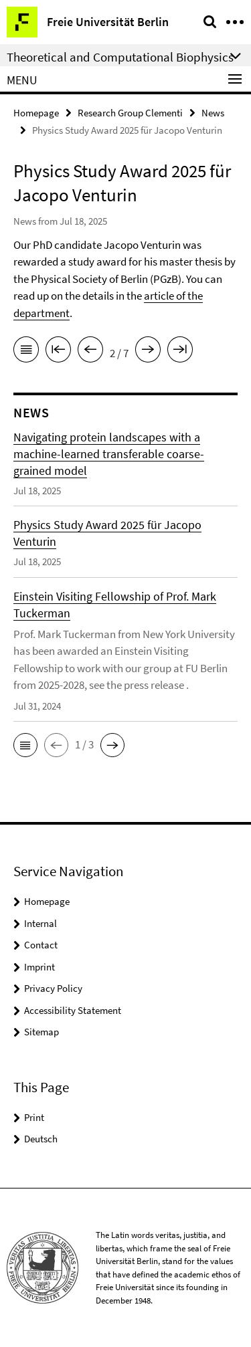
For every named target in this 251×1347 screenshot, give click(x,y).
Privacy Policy (53, 988)
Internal (40, 923)
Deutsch (41, 1138)
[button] (25, 745)
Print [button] (34, 1117)
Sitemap (41, 1031)
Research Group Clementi (130, 112)
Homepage (36, 112)
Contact (41, 944)
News (212, 112)
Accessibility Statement (72, 1010)
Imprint (39, 966)
